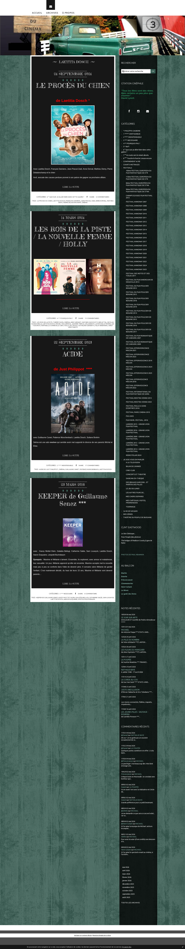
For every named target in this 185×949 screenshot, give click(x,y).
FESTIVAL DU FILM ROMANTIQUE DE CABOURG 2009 (139, 350)
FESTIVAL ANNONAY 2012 (136, 225)
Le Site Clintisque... (128, 545)
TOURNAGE (130, 517)
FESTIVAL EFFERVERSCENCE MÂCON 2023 (137, 362)
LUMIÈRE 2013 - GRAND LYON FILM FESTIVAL (137, 453)
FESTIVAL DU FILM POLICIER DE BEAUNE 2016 (138, 330)
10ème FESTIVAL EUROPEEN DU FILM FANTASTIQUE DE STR (139, 174)
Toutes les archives (130, 914)
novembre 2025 (128, 899)
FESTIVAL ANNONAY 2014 (136, 234)
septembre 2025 (129, 906)
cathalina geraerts (98, 342)
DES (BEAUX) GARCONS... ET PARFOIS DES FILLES (137, 493)
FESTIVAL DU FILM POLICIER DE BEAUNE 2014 (138, 318)
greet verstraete (77, 343)
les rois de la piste (48, 338)
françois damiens (76, 209)
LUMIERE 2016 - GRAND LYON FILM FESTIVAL (137, 440)
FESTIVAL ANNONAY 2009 (136, 213)
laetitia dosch (62, 209)
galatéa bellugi (86, 614)
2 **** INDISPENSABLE (65, 482)
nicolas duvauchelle (40, 340)
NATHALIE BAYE (128, 680)
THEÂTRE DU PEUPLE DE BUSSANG (137, 528)
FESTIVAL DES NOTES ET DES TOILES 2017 (138, 279)
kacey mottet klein (70, 614)
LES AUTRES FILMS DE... (135, 503)
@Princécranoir (127, 772)
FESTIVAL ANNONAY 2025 (136, 274)
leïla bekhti (98, 340)
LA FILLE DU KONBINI (130, 650)
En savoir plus (126, 947)
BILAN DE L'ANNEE (133, 476)
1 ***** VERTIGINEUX (131, 135)
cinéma (89, 211)
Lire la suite (71, 195)
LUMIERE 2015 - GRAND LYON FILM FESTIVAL (137, 434)
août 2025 (126, 909)
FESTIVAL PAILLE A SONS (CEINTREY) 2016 (136, 415)
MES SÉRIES (128, 525)
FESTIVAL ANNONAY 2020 (136, 258)
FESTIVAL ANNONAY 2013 (136, 229)
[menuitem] (37, 14)
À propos (68, 14)
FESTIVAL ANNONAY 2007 (136, 205)
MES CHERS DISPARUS (135, 507)
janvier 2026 (127, 892)
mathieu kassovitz (94, 338)
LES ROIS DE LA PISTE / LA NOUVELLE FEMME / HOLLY (72, 248)
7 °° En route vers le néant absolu (136, 157)
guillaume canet (72, 486)
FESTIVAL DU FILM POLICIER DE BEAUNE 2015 (138, 324)
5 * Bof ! (126, 148)
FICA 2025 (130, 425)
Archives (52, 14)
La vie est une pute (131, 522)
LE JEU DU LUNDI (133, 499)
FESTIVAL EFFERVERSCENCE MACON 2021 (137, 356)
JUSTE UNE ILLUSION (130, 701)
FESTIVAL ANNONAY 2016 (136, 242)
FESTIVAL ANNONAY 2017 (136, 246)
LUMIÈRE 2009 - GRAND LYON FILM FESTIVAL (137, 447)
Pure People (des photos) (131, 548)
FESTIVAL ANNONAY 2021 (136, 262)
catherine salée (100, 614)
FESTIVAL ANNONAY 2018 (136, 250)
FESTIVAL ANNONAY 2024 (136, 270)
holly (78, 342)
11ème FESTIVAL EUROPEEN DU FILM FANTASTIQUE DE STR (139, 180)
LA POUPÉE (126, 670)
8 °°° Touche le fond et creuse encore (138, 160)
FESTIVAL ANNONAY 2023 (136, 266)
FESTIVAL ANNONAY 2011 (136, 221)
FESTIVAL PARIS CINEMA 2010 (138, 421)
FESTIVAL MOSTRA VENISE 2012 (139, 406)
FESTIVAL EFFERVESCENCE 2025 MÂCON (139, 381)
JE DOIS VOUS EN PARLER (133, 469)
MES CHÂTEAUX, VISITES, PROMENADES (136, 512)
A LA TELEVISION (133, 472)
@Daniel (124, 747)
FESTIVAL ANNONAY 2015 (136, 238)
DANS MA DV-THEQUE (135, 488)
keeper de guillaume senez (50, 614)
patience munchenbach (89, 486)
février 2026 (127, 889)
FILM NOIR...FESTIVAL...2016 (137, 429)
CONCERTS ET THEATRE (136, 484)
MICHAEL (125, 640)
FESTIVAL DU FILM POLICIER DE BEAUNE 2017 (138, 337)
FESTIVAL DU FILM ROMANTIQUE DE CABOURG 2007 (139, 343)
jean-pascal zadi (92, 209)
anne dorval (105, 209)
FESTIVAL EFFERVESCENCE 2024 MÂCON (139, 375)
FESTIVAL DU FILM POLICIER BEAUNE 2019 (137, 311)
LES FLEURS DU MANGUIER (133, 660)
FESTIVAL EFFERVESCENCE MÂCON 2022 (137, 394)
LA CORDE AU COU (129, 691)
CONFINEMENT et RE (131, 164)
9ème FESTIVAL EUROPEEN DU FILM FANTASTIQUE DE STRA (138, 193)
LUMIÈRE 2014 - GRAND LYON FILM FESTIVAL (137, 459)
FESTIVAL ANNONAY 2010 (136, 217)
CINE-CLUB (130, 480)
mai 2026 (126, 878)
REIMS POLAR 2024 (133, 465)
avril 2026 (126, 882)
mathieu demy (60, 211)
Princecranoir (126, 785)
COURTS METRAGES (131, 167)
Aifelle (124, 848)
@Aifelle (124, 822)
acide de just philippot (48, 486)
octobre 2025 (127, 902)
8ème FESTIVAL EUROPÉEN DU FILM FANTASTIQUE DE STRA (138, 187)
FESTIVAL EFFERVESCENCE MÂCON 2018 (137, 388)
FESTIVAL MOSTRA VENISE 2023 (139, 410)
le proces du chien (47, 209)
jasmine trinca (86, 340)
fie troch (85, 342)
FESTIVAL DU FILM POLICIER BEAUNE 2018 (137, 305)
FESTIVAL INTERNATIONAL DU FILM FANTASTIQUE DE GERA (138, 401)
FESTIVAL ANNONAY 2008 (136, 209)
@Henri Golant (127, 835)
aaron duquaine (74, 615)
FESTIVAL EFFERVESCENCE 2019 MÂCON (139, 369)
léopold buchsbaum (91, 615)
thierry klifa (61, 338)
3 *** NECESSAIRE (65, 610)
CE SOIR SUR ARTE (129, 628)
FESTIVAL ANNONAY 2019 (136, 254)
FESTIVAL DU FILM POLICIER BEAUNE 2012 (137, 292)
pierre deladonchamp (76, 211)
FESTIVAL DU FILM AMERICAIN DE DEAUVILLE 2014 (139, 286)
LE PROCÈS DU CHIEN (73, 90)
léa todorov (46, 342)
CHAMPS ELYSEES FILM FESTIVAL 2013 (139, 200)
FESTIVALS (127, 170)
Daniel (123, 798)
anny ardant (79, 338)
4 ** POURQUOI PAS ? (65, 334)
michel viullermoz (71, 340)
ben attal (106, 338)
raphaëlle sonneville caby (63, 342)
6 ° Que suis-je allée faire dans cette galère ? (65, 205)
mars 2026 (126, 885)
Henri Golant (126, 597)
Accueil (37, 14)
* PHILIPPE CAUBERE (132, 132)
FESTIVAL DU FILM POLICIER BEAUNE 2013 (137, 299)
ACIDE (72, 370)
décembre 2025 (128, 895)
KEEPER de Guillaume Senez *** (73, 516)
